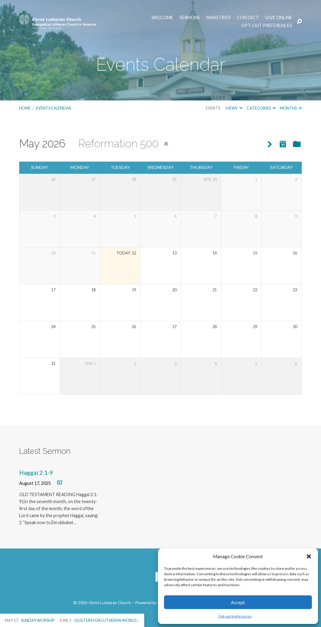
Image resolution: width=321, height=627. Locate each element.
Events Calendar (53, 108)
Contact (248, 18)
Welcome (162, 18)
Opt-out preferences (235, 616)
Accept (238, 602)
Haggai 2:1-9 (36, 472)
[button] (309, 556)
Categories (261, 108)
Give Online (278, 18)
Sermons (190, 18)
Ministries (218, 18)
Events (213, 108)
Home (25, 108)
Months (291, 108)
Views (233, 108)
